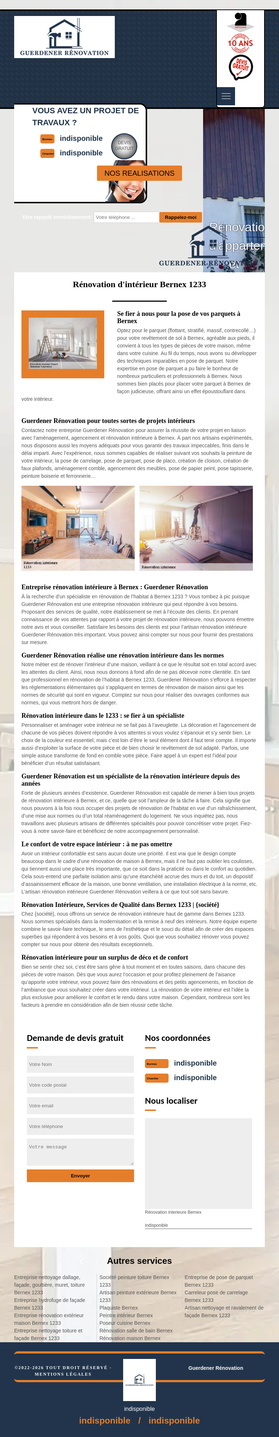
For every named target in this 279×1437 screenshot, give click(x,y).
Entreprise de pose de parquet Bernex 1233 (219, 1281)
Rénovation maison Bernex (130, 1338)
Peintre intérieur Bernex (126, 1315)
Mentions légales (63, 1374)
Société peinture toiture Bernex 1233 (134, 1281)
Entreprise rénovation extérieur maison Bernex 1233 (49, 1319)
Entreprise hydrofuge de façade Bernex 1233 (49, 1304)
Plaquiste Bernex (119, 1308)
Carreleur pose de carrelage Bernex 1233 (216, 1296)
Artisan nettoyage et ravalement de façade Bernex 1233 (224, 1311)
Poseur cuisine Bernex (125, 1323)
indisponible (195, 1063)
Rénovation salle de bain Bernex (136, 1331)
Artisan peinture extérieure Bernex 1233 (138, 1296)
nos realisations (139, 173)
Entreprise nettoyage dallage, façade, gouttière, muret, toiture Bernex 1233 (49, 1284)
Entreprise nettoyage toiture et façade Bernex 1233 (48, 1334)
